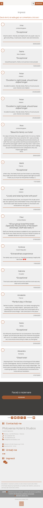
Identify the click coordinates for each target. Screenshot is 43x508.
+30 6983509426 (9, 438)
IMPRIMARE (31, 417)
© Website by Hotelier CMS (21, 499)
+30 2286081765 (9, 436)
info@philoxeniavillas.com (12, 439)
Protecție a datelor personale (25, 494)
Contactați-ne (14, 423)
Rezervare (39, 3)
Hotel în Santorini (7, 431)
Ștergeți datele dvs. (21, 495)
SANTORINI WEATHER (21, 473)
